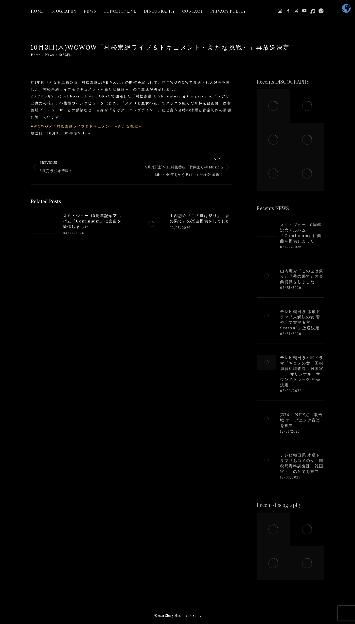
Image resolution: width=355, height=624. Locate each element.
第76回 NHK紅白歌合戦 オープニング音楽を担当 (301, 420)
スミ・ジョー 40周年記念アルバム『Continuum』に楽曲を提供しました (92, 221)
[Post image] (44, 224)
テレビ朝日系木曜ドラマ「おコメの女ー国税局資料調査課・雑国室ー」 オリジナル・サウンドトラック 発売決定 (301, 371)
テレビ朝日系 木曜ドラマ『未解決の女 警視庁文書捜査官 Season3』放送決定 (300, 319)
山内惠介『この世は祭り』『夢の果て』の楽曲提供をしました (200, 218)
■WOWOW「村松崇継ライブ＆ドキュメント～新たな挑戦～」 (89, 126)
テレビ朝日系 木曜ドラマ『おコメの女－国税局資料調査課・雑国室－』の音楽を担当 (301, 463)
